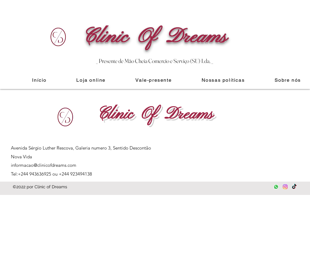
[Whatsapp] (276, 187)
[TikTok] (294, 187)
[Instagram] (285, 187)
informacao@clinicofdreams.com (43, 165)
